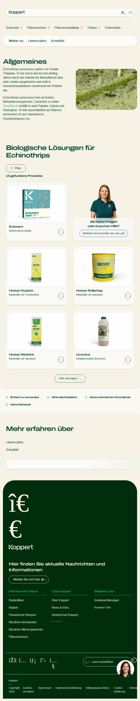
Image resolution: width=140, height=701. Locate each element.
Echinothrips (112, 27)
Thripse (92, 27)
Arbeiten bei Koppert (65, 614)
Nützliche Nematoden (23, 622)
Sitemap (134, 690)
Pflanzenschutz (36, 27)
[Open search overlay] (123, 12)
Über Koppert (60, 600)
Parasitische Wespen (22, 614)
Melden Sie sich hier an (30, 579)
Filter (15, 168)
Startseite (12, 27)
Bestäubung (16, 644)
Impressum (44, 690)
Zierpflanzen (11, 105)
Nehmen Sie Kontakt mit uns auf (104, 233)
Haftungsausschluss (98, 690)
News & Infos (60, 607)
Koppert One (102, 607)
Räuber (13, 607)
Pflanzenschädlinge (67, 27)
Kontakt (57, 622)
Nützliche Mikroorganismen (26, 629)
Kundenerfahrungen (106, 600)
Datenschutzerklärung (68, 690)
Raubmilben (16, 600)
